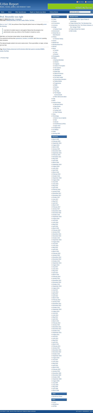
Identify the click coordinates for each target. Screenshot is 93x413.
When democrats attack (60, 96)
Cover (55, 52)
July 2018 (55, 182)
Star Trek (56, 108)
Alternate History (58, 104)
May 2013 (55, 294)
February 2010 (56, 369)
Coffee (54, 19)
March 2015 (56, 251)
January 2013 (56, 301)
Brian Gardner (32, 411)
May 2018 (55, 185)
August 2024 (56, 145)
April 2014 (55, 272)
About (9, 12)
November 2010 (57, 352)
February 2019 (56, 174)
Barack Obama (7, 49)
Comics (55, 21)
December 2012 (57, 303)
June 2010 (55, 361)
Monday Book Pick (57, 44)
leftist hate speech (30, 49)
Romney (56, 87)
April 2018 (55, 187)
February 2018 (56, 189)
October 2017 (56, 197)
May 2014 (55, 270)
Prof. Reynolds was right (11, 16)
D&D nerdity (73, 31)
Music (54, 48)
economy (55, 25)
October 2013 (56, 284)
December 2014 (57, 257)
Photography (56, 56)
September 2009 (57, 379)
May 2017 (55, 201)
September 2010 (57, 355)
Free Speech (57, 67)
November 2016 (57, 212)
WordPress (56, 404)
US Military (55, 129)
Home (2, 12)
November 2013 (57, 282)
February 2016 (56, 230)
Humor (54, 40)
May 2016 (55, 224)
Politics (27, 20)
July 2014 (55, 267)
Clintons (56, 62)
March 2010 (56, 367)
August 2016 (56, 218)
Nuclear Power (58, 29)
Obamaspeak (57, 75)
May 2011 (55, 340)
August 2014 (56, 265)
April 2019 (55, 170)
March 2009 (56, 390)
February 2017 (56, 207)
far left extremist (20, 49)
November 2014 (57, 259)
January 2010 (56, 371)
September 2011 (57, 332)
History (54, 36)
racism (1, 51)
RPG (54, 100)
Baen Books (57, 106)
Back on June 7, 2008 (5, 24)
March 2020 (56, 162)
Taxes (55, 89)
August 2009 (56, 381)
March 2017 (56, 205)
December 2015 (57, 234)
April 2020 (55, 160)
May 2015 (55, 247)
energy (54, 27)
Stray (54, 114)
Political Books (54, 12)
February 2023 (56, 154)
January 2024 (56, 149)
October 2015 (56, 238)
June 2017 (55, 199)
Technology (56, 116)
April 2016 (55, 226)
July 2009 (55, 383)
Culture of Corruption (59, 65)
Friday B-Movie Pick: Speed (77, 29)
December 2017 (57, 193)
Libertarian (57, 69)
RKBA (55, 85)
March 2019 (56, 172)
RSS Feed (81, 2)
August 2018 (56, 180)
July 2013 (55, 290)
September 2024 (57, 143)
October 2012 (56, 307)
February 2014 (56, 276)
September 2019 (57, 164)
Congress (56, 64)
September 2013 (57, 286)
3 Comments (18, 19)
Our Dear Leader (20, 20)
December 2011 (57, 326)
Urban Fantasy (58, 112)
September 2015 (57, 240)
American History (58, 38)
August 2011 (56, 334)
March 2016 (56, 228)
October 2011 (56, 330)
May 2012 (55, 317)
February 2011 (56, 346)
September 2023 (57, 153)
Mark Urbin (11, 19)
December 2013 (57, 280)
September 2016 (57, 216)
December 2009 (57, 373)
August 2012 (56, 311)
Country (56, 50)
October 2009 (56, 377)
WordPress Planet (57, 396)
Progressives (57, 83)
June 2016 (55, 222)
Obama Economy (58, 73)
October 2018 (56, 176)
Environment (56, 31)
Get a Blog (79, 411)
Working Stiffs (56, 133)
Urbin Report (9, 4)
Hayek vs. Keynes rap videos (38, 12)
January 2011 (56, 348)
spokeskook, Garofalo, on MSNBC (24, 38)
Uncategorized (56, 127)
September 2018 (57, 178)
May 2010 (55, 363)
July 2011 (55, 336)
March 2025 (56, 139)
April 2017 (55, 203)
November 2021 (57, 156)
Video (54, 131)
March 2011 (56, 344)
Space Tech (57, 125)
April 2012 (55, 319)
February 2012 (56, 323)
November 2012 (57, 305)
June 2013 (55, 292)
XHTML (55, 406)
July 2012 (55, 313)
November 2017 (57, 195)
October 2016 (56, 214)
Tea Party (32, 20)
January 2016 (56, 232)
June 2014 (55, 269)
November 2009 (57, 375)
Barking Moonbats (11, 20)
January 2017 (56, 209)
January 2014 (56, 278)
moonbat (37, 49)
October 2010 (56, 354)
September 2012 (57, 309)
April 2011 (55, 342)
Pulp (54, 98)
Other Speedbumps (20, 12)
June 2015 (55, 245)
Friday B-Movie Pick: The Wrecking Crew (80, 23)
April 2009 (55, 388)
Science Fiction (57, 102)
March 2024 (56, 147)
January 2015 (56, 255)
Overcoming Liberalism (60, 79)
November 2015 (57, 236)
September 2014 (57, 263)
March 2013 (56, 297)
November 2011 (57, 328)
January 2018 (56, 191)
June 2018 (55, 183)
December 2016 (57, 211)
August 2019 (56, 166)
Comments (90, 2)
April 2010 (55, 365)
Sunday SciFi (57, 110)
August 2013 (56, 288)
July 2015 (55, 243)
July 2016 (55, 220)
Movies (54, 46)
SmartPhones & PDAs (60, 123)
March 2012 (56, 321)
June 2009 (55, 384)
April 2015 (55, 249)
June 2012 (55, 315)
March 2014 (56, 274)
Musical (56, 54)
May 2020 (55, 158)
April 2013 (55, 296)
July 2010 (55, 359)
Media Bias (57, 71)
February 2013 (56, 299)
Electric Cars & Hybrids (60, 118)
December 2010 (57, 350)
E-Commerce (56, 23)
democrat (13, 49)
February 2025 (56, 141)
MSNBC (42, 49)
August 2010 (56, 357)
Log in (54, 402)
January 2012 (56, 325)
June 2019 (55, 168)
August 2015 (56, 241)
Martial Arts (56, 42)
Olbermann (39, 38)
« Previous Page (4, 57)
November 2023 (57, 151)
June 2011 (55, 338)
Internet (56, 122)
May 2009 (55, 386)
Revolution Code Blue (16, 411)
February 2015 (56, 253)
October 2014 (56, 261)
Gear (55, 120)
